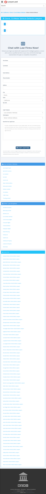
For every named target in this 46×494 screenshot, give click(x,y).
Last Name (5, 65)
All (1, 12)
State (4, 97)
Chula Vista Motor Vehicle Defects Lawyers (12, 274)
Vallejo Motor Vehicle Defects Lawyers (11, 452)
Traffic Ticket (5, 195)
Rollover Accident (6, 189)
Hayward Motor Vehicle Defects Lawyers (11, 325)
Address (5, 85)
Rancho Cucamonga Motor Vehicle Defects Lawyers (14, 383)
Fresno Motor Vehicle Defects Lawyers (11, 313)
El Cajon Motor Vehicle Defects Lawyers (11, 292)
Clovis (11, 12)
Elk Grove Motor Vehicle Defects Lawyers (11, 298)
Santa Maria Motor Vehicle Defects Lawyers (12, 428)
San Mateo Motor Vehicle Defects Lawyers (12, 416)
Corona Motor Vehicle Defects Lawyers (11, 280)
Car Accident (5, 174)
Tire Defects (5, 192)
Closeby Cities (6, 252)
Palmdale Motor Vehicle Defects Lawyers (11, 374)
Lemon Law (5, 180)
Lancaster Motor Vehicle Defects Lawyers (11, 337)
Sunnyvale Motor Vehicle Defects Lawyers (12, 440)
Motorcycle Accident (7, 186)
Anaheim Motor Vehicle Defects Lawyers (11, 256)
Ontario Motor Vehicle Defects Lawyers (11, 364)
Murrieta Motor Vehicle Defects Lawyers (11, 352)
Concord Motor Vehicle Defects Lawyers (11, 277)
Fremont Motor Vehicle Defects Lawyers (11, 310)
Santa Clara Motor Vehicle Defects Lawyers (12, 422)
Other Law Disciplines (10, 203)
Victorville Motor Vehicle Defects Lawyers (11, 458)
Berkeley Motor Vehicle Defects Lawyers (11, 265)
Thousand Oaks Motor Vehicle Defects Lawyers (13, 446)
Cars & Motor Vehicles (19, 12)
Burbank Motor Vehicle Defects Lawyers (11, 268)
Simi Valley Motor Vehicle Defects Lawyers (12, 434)
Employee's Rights (7, 228)
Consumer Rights (6, 222)
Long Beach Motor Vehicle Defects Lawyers (12, 340)
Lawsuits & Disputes (7, 243)
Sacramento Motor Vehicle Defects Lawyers (12, 398)
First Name (5, 60)
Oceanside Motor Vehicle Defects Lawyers (12, 361)
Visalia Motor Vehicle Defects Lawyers (11, 461)
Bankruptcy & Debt (7, 210)
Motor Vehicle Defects (7, 183)
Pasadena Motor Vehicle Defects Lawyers (11, 377)
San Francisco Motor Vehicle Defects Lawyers (12, 410)
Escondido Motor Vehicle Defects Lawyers (12, 301)
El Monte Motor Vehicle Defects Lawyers (11, 295)
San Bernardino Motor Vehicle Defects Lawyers (13, 404)
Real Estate (5, 246)
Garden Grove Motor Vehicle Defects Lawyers (12, 319)
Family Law (5, 234)
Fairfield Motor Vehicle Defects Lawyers (11, 304)
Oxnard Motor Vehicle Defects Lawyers (11, 371)
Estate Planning (6, 231)
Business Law (6, 213)
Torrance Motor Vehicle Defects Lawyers (11, 449)
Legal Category (6, 110)
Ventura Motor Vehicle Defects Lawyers (11, 455)
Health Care (5, 237)
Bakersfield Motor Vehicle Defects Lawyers (12, 262)
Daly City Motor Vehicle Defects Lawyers (11, 286)
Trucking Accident (7, 198)
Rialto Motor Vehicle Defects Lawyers (11, 386)
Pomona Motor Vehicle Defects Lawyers (11, 380)
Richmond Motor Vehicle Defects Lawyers (12, 389)
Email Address (6, 72)
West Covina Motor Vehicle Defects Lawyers (12, 464)
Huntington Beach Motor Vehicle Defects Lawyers (13, 328)
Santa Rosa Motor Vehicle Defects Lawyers (12, 431)
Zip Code (5, 102)
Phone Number (6, 78)
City (4, 92)
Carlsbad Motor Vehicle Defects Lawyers (11, 271)
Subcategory (6, 115)
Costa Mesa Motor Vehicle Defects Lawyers (12, 283)
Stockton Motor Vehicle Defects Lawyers (11, 437)
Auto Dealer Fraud (7, 168)
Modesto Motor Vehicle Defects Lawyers (11, 346)
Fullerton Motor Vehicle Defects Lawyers (11, 316)
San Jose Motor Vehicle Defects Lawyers (11, 413)
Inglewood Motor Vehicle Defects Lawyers (12, 331)
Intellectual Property (7, 240)
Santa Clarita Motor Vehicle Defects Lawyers (12, 425)
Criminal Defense (6, 225)
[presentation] (23, 143)
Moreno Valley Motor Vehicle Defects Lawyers (12, 349)
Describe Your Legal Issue (8, 121)
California (6, 12)
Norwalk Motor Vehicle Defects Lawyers (11, 355)
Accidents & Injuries (7, 207)
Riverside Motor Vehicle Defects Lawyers (11, 392)
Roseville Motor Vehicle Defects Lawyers (11, 395)
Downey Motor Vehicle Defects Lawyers (11, 289)
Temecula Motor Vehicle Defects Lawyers (11, 443)
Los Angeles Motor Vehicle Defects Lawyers (12, 343)
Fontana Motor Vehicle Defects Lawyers (11, 307)
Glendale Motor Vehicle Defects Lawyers (11, 322)
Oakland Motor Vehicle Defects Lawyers (11, 358)
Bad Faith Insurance (7, 171)
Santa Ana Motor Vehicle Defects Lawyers (12, 419)
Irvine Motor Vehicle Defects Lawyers (11, 334)
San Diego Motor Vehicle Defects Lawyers (12, 407)
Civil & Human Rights (7, 219)
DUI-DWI (5, 177)
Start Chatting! (23, 148)
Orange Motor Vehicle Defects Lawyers (11, 368)
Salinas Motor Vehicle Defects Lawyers (11, 401)
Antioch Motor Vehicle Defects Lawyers (11, 259)
